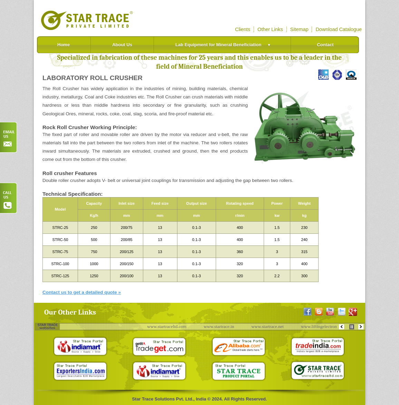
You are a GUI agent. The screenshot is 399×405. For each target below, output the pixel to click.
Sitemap (299, 29)
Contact (325, 44)
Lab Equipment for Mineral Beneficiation (225, 44)
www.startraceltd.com (169, 326)
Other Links (270, 29)
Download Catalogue (338, 29)
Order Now (8, 137)
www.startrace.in (221, 326)
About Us (122, 44)
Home (63, 44)
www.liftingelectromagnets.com (332, 326)
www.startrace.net (270, 326)
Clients (242, 29)
